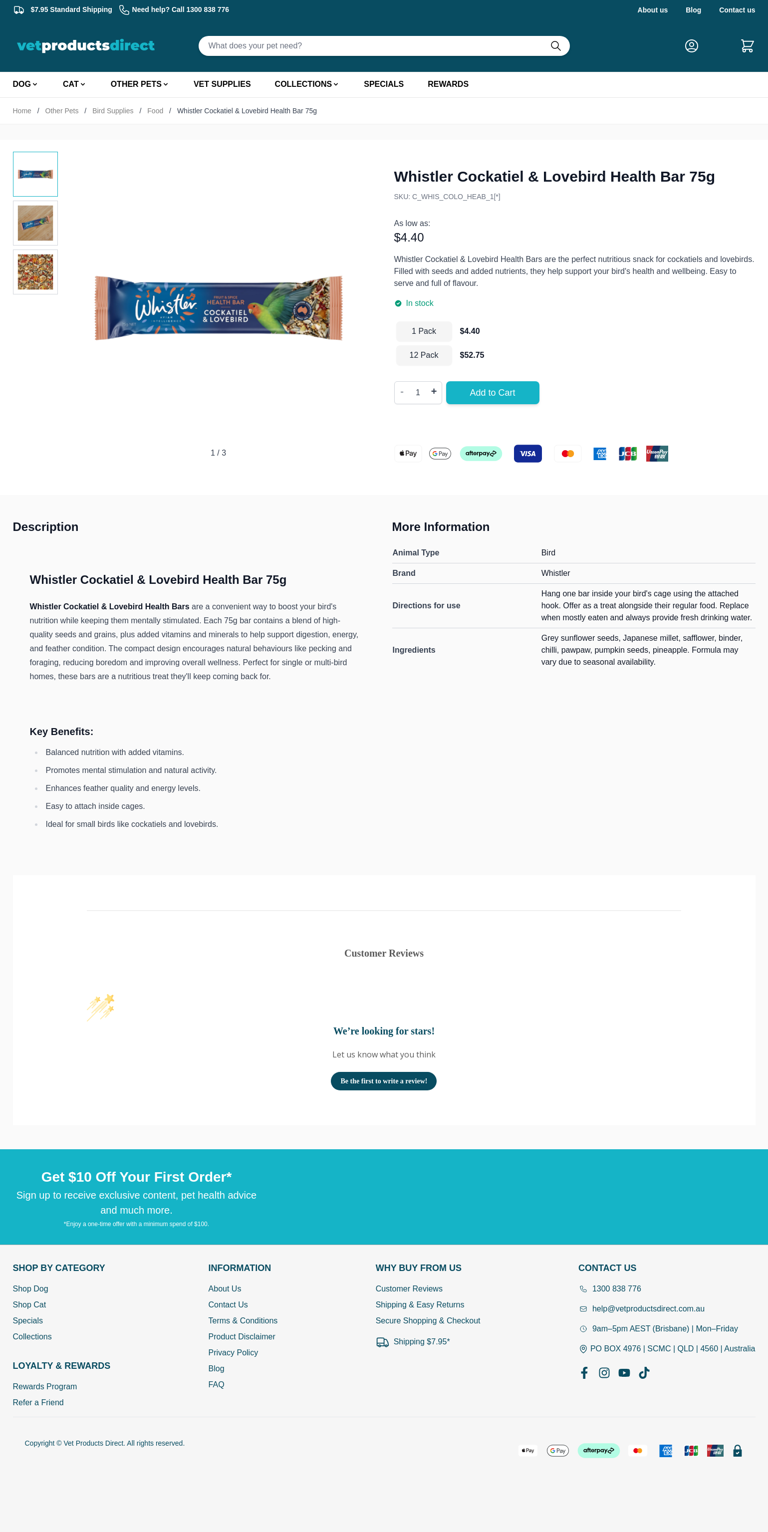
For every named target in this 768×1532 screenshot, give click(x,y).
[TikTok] (644, 1373)
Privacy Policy (233, 1352)
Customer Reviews (409, 1288)
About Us (225, 1288)
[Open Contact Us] (667, 1268)
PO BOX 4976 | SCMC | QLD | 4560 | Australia (667, 1349)
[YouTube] (624, 1373)
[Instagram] (604, 1373)
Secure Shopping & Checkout (428, 1320)
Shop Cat (29, 1304)
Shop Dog (30, 1288)
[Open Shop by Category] (62, 1268)
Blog (693, 10)
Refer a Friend (38, 1402)
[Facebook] (584, 1373)
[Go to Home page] (88, 46)
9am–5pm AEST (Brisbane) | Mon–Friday (658, 1328)
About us (653, 10)
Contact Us (228, 1304)
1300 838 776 (609, 1288)
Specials (28, 1320)
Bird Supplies (113, 111)
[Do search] (560, 46)
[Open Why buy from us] (428, 1268)
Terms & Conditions (243, 1320)
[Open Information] (243, 1268)
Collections (32, 1336)
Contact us (737, 10)
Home (22, 111)
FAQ (217, 1384)
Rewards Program (45, 1386)
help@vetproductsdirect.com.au (641, 1308)
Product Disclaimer (242, 1336)
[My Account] (696, 46)
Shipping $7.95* (413, 1342)
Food (155, 111)
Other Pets (62, 111)
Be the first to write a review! (384, 1081)
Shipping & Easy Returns (420, 1304)
